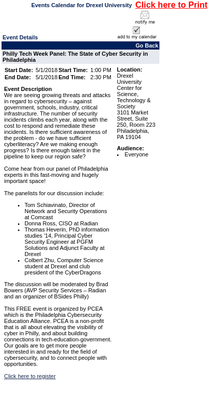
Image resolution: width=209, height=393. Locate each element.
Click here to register (30, 376)
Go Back (146, 45)
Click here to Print (171, 4)
